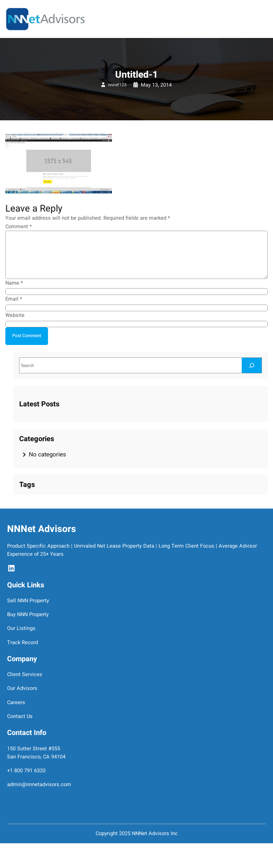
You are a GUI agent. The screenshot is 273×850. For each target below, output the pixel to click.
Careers (16, 702)
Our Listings (21, 628)
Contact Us (20, 716)
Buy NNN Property (28, 614)
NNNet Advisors (41, 529)
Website (15, 315)
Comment (18, 226)
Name (14, 283)
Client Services (24, 674)
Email (13, 299)
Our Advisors (22, 688)
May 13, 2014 (156, 85)
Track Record (22, 642)
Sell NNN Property (28, 600)
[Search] (252, 365)
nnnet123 (117, 85)
